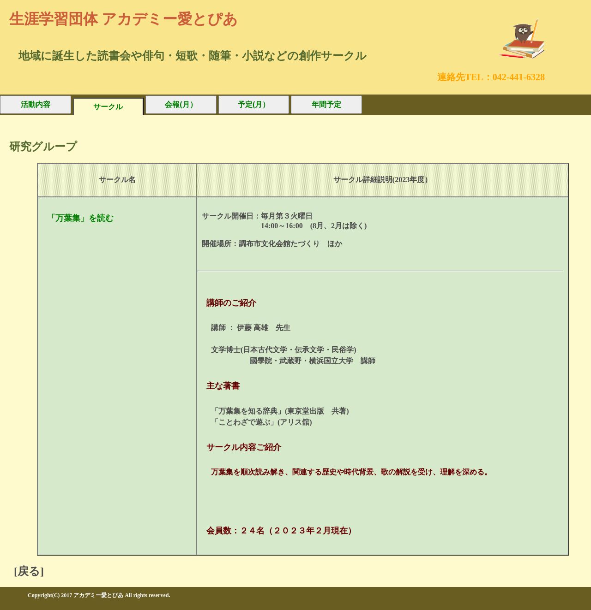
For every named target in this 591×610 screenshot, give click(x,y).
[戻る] (29, 571)
